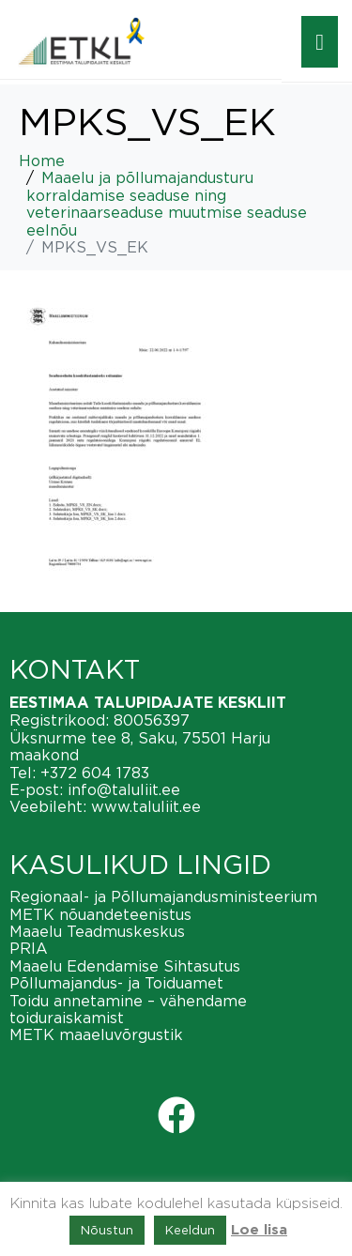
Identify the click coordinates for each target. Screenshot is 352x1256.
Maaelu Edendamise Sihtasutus (124, 965)
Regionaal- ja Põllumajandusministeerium (163, 896)
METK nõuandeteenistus (100, 914)
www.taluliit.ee (146, 806)
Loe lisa (259, 1230)
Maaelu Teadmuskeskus (97, 931)
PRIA (28, 948)
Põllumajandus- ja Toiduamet (116, 982)
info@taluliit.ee (124, 789)
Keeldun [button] (190, 1229)
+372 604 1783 (94, 772)
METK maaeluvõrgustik (96, 1034)
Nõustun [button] (107, 1229)
